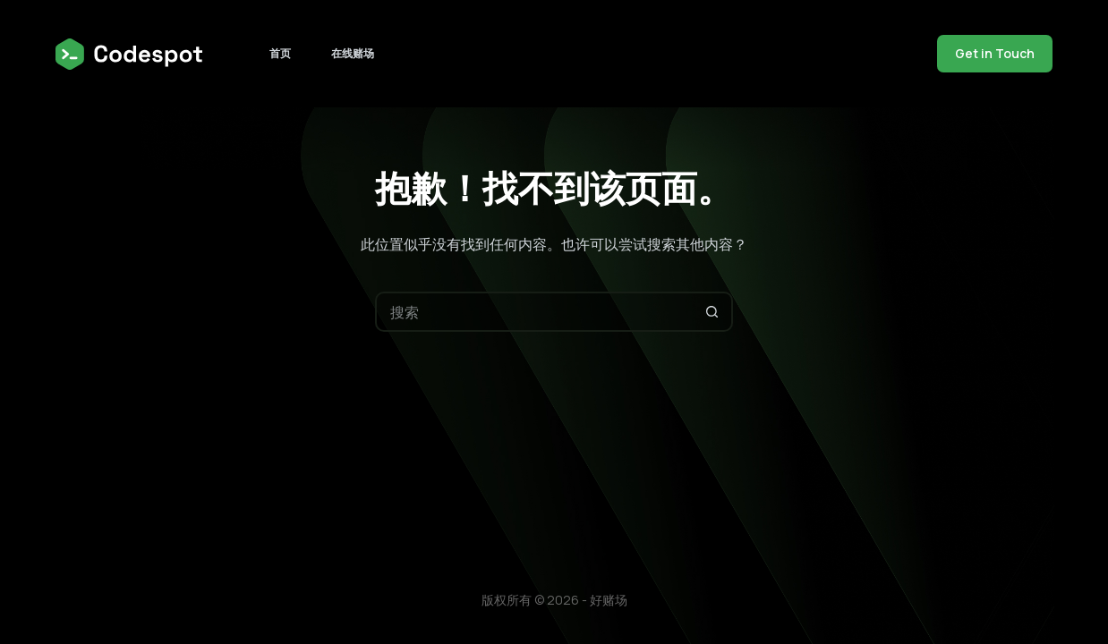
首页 (280, 53)
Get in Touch (995, 53)
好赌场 (608, 599)
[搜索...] (534, 312)
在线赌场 (352, 53)
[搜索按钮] (713, 312)
